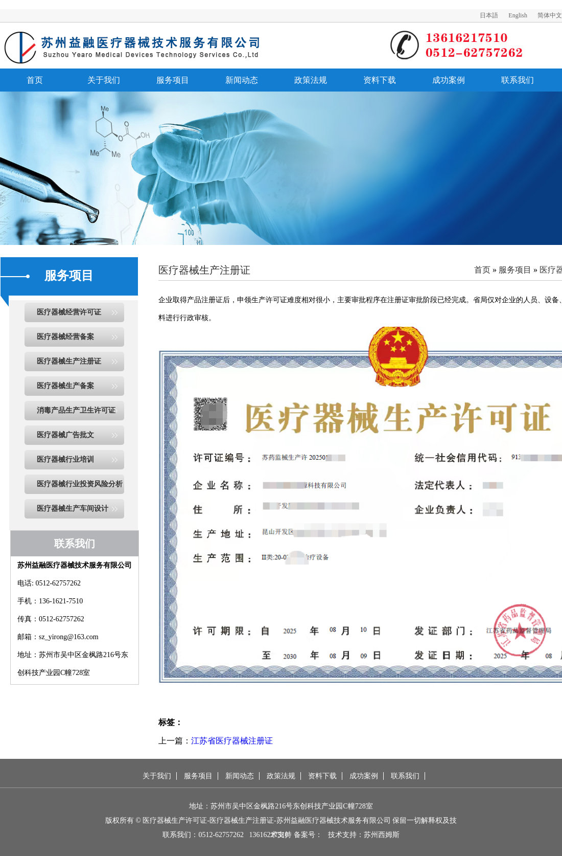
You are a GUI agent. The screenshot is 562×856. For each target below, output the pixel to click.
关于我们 (103, 80)
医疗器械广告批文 (65, 435)
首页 (35, 80)
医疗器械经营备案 (65, 337)
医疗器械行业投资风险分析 (80, 484)
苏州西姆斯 (382, 835)
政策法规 (310, 80)
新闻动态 (241, 80)
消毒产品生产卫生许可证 (76, 410)
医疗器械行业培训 (65, 459)
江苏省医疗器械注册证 (232, 740)
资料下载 (379, 80)
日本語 (489, 15)
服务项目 (172, 80)
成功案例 (448, 80)
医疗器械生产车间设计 (72, 508)
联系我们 (517, 80)
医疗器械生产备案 (65, 386)
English (517, 15)
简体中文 (549, 15)
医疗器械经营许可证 (69, 312)
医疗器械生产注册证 (69, 361)
